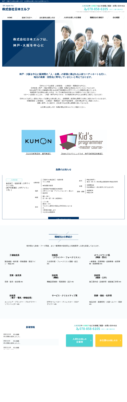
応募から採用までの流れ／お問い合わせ (79, 376)
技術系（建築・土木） (104, 384)
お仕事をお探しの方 (71, 373)
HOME (67, 368)
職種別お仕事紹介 (102, 368)
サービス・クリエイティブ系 (107, 389)
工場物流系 (101, 370)
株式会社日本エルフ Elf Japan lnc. (16, 367)
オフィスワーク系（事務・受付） (108, 376)
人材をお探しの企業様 (72, 378)
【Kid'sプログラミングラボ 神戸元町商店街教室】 (82, 153)
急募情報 (100, 395)
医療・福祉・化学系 (104, 392)
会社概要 (68, 384)
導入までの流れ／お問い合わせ (76, 381)
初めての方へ (69, 370)
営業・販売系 (101, 378)
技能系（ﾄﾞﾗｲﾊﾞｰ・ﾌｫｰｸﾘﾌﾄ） (107, 373)
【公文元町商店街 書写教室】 (38, 153)
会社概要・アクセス (72, 387)
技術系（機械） (102, 381)
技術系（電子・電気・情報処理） (108, 387)
